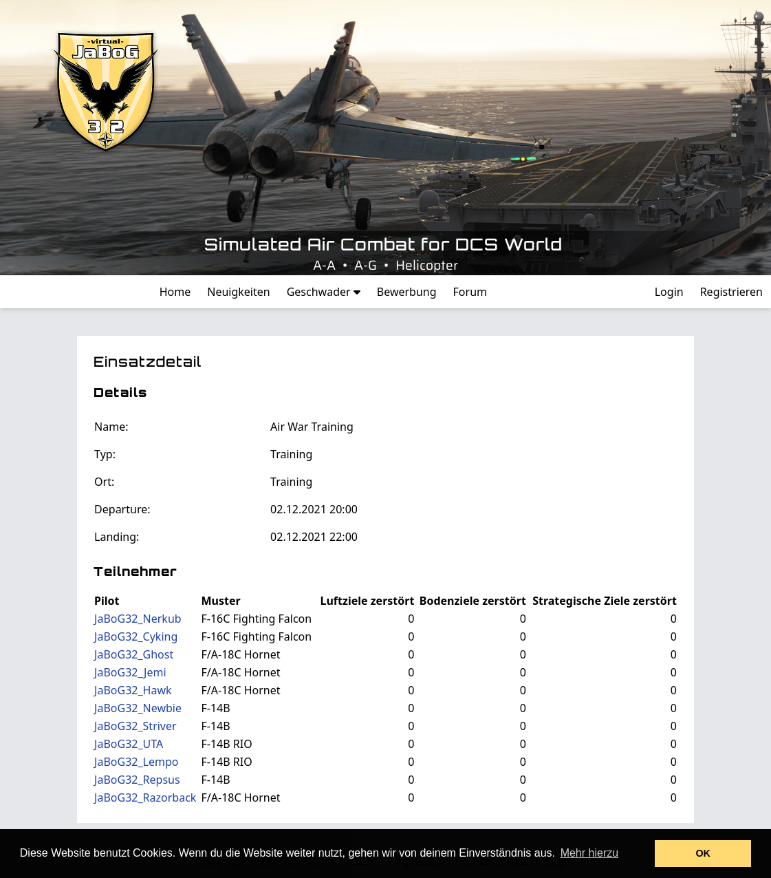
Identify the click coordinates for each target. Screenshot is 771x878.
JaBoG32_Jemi (130, 672)
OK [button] (702, 853)
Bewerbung (407, 291)
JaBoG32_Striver (135, 726)
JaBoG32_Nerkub (138, 618)
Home (175, 291)
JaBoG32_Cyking (135, 636)
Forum (470, 291)
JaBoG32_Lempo (136, 761)
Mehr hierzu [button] (589, 853)
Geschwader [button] (323, 291)
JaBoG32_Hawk (132, 690)
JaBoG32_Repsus (137, 779)
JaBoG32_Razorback (145, 797)
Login (669, 291)
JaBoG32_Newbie (138, 708)
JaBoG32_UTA (128, 743)
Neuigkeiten (238, 291)
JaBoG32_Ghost (133, 654)
